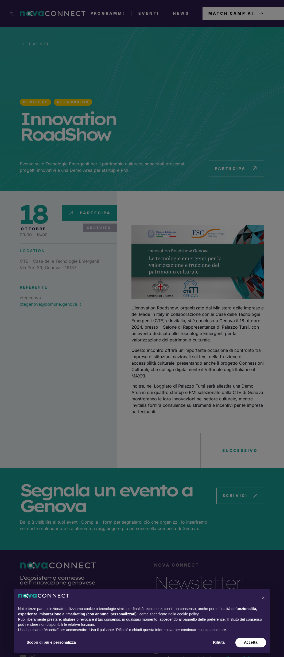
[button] (263, 598)
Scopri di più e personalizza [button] (51, 642)
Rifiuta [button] (219, 642)
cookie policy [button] (187, 614)
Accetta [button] (251, 642)
